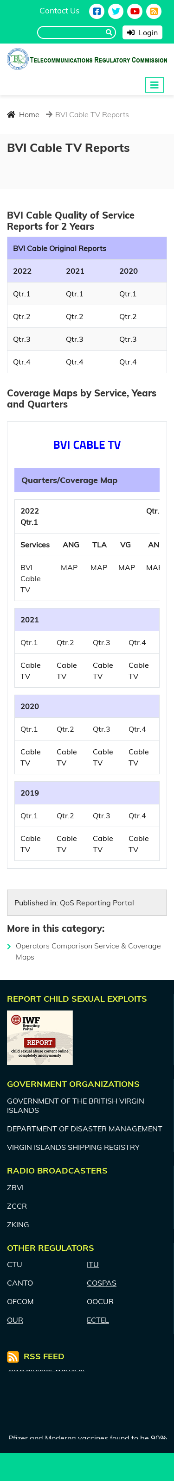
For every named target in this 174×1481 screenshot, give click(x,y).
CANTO (20, 1282)
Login (142, 32)
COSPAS (101, 1282)
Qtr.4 (22, 361)
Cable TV (30, 670)
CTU (14, 1264)
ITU (93, 1264)
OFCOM (20, 1301)
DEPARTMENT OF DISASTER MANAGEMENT (84, 1128)
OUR (15, 1319)
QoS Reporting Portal (97, 902)
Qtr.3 (22, 339)
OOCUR (100, 1301)
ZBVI (15, 1187)
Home (23, 114)
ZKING (18, 1224)
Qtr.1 (22, 293)
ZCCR (17, 1206)
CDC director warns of (46, 1374)
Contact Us (59, 10)
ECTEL (98, 1319)
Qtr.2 (22, 316)
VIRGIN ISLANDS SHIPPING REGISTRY (73, 1147)
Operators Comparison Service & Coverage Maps (84, 951)
